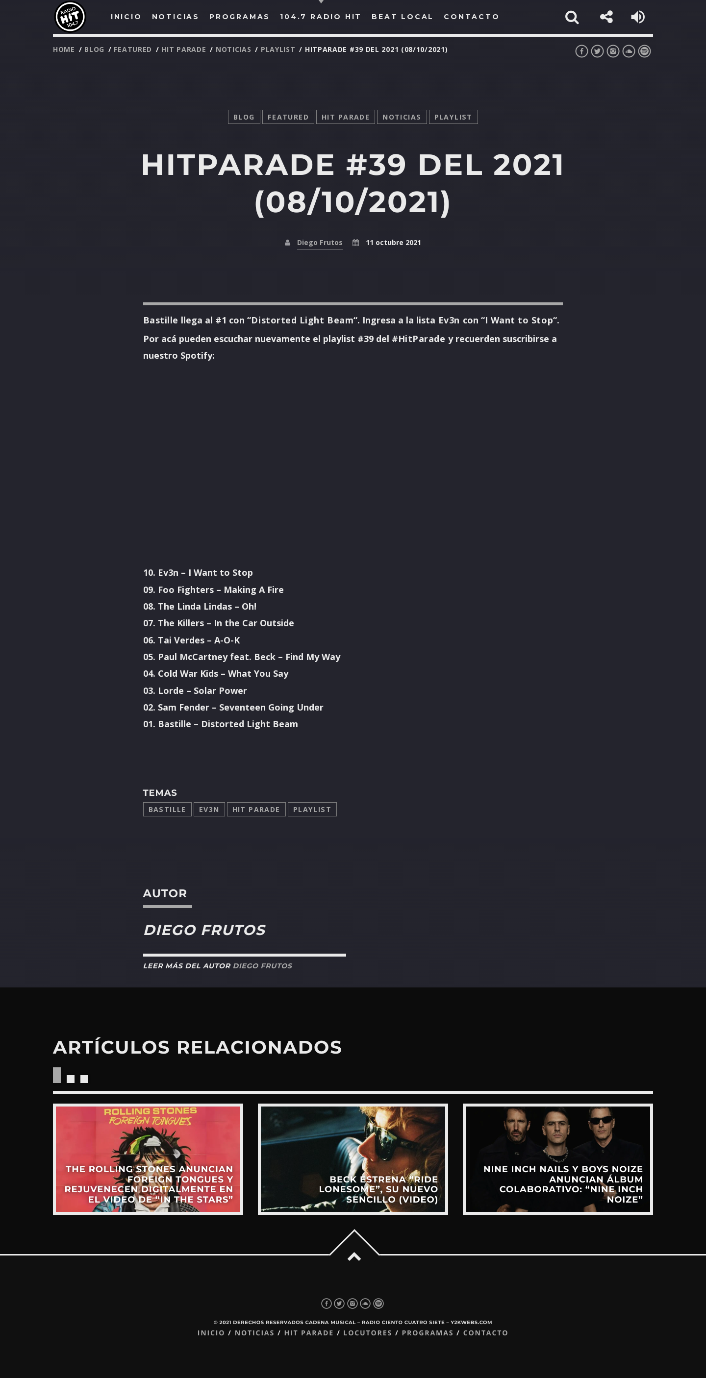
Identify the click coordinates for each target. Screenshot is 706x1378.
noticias (234, 49)
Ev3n (209, 809)
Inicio (212, 1333)
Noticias (255, 1333)
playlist (278, 49)
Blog (94, 49)
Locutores (367, 1333)
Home (64, 49)
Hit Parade (183, 49)
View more (148, 1159)
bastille (167, 809)
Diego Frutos (320, 242)
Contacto (486, 1333)
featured (133, 49)
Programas (428, 1333)
